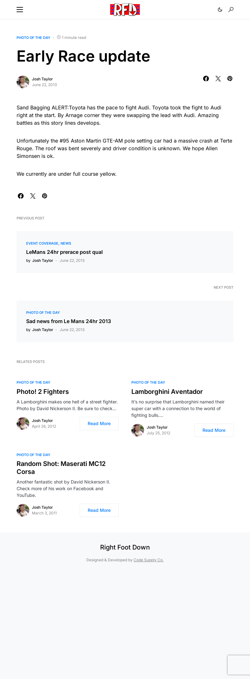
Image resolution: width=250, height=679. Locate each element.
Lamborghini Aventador (167, 391)
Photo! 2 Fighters (43, 391)
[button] (20, 9)
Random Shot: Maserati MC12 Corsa (61, 468)
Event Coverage (42, 243)
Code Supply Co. (149, 559)
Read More (99, 423)
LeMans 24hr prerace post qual (64, 252)
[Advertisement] (125, 621)
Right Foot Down (125, 547)
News (66, 243)
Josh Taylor (42, 79)
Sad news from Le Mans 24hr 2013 (68, 321)
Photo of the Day (33, 37)
